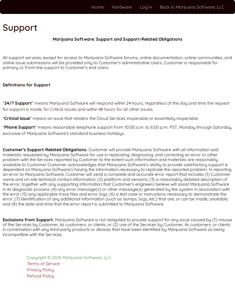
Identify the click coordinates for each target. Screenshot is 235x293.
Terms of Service (43, 263)
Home (97, 7)
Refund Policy (40, 276)
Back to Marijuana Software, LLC (192, 7)
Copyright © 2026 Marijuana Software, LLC (69, 257)
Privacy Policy (40, 269)
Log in (146, 7)
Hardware (122, 7)
